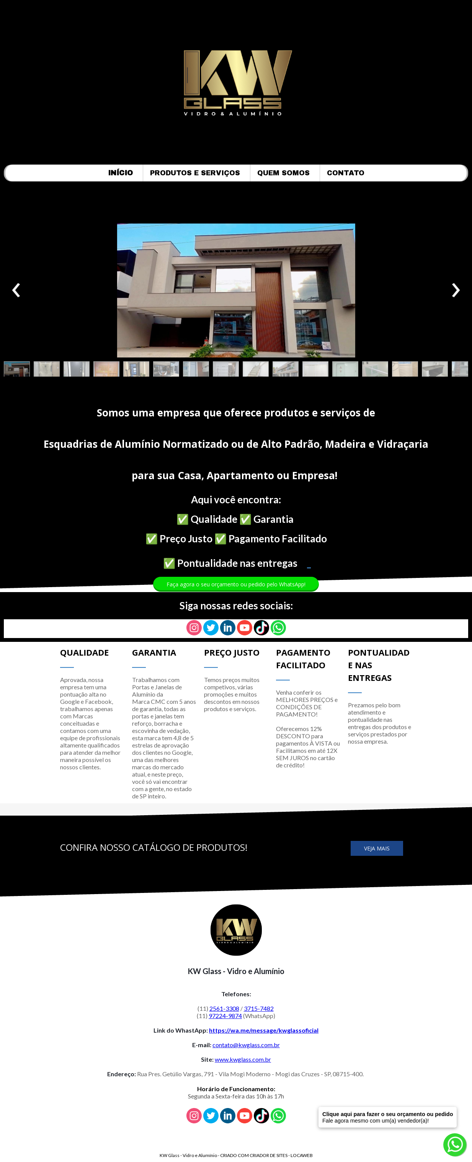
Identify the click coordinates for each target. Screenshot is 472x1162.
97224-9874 (225, 1015)
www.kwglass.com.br (243, 1059)
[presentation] (16, 290)
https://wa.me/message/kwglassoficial (263, 1030)
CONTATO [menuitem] (345, 173)
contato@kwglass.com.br (246, 1044)
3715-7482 (259, 1008)
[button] (17, 370)
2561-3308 (224, 1008)
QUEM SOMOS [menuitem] (283, 173)
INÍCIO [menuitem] (120, 173)
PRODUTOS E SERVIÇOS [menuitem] (195, 173)
